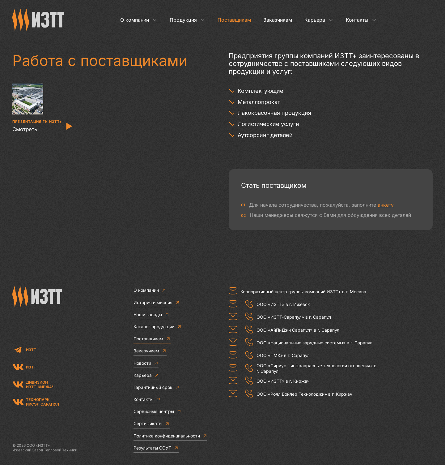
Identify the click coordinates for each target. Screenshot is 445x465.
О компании (138, 20)
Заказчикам (277, 20)
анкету (386, 204)
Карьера (318, 20)
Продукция (187, 20)
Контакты (361, 20)
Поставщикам (234, 20)
